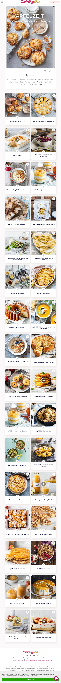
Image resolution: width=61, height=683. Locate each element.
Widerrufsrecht (30, 660)
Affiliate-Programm (26, 658)
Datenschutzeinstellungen (44, 660)
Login (55, 2)
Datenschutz (46, 658)
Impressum (37, 658)
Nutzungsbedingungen (16, 660)
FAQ (13, 658)
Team (17, 658)
